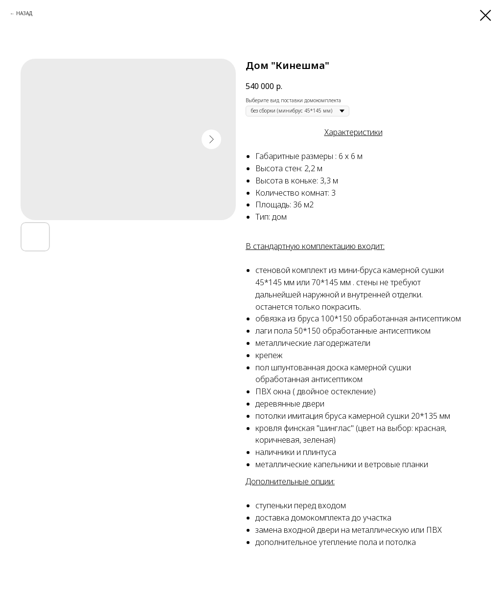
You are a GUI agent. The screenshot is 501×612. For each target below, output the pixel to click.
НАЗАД (24, 13)
